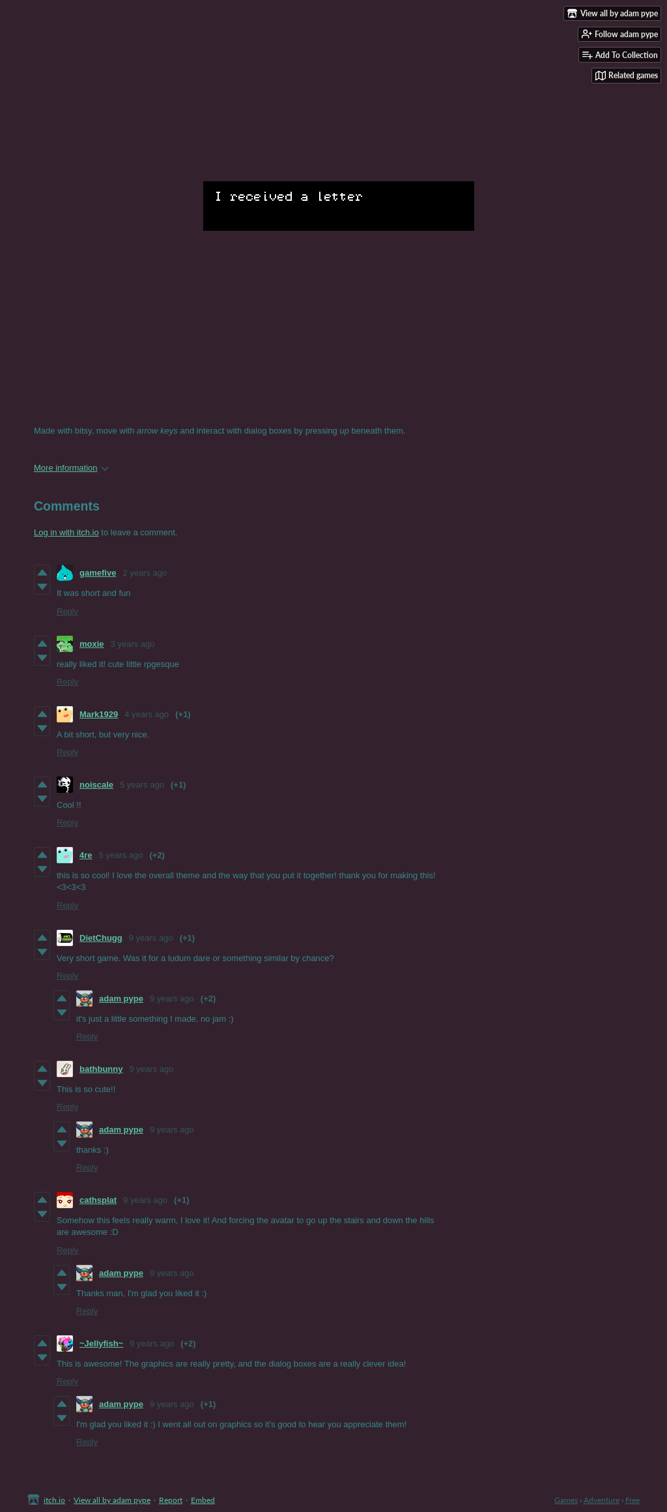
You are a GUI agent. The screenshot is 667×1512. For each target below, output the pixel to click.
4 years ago (146, 714)
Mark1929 (98, 714)
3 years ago (133, 644)
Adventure (601, 1500)
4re (85, 855)
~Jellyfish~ (101, 1343)
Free (632, 1500)
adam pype (121, 998)
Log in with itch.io (66, 532)
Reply (67, 611)
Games (566, 1500)
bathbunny (100, 1069)
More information (71, 468)
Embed (203, 1500)
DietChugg (100, 938)
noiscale (96, 785)
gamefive (97, 573)
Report (170, 1500)
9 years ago (151, 938)
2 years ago (144, 573)
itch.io (54, 1500)
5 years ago (142, 785)
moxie (91, 644)
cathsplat (98, 1200)
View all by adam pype (112, 1500)
